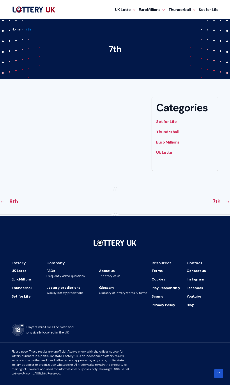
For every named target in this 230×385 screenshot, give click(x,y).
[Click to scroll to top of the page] (218, 373)
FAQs (50, 270)
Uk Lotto (164, 152)
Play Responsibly (166, 288)
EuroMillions (150, 9)
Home (16, 29)
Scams (157, 296)
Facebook (195, 288)
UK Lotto (123, 9)
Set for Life (208, 9)
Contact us (196, 270)
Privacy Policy (163, 305)
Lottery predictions (63, 287)
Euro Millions (168, 142)
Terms (157, 270)
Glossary (106, 287)
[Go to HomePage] (34, 9)
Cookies (158, 279)
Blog (190, 305)
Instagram (195, 279)
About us (107, 270)
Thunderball (179, 9)
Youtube (194, 296)
